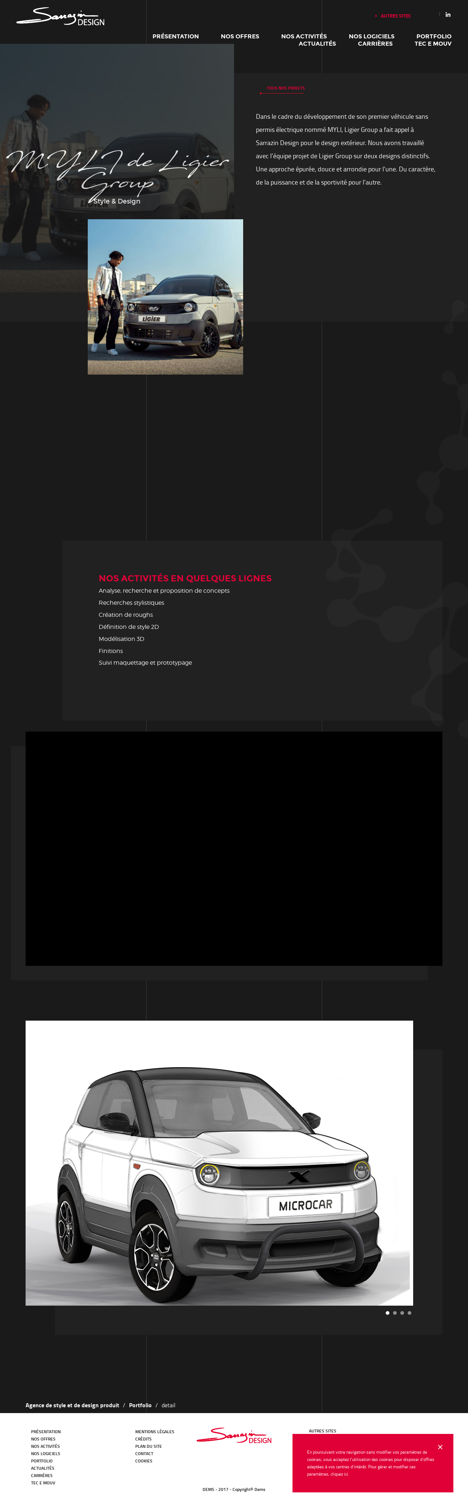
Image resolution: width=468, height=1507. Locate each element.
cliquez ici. (340, 1474)
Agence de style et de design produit (72, 1405)
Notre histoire (60, 16)
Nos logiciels (372, 36)
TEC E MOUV (433, 43)
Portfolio (434, 36)
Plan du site (148, 1446)
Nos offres (240, 36)
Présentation (175, 36)
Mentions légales (154, 1431)
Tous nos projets (286, 88)
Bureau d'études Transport (234, 1435)
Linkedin (448, 14)
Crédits (143, 1439)
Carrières (375, 43)
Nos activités (304, 36)
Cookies (143, 1461)
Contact (144, 1453)
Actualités (317, 43)
